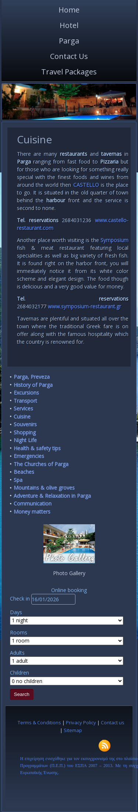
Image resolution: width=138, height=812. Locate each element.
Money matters (32, 511)
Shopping (25, 432)
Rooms (18, 632)
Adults (17, 652)
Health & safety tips (37, 448)
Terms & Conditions (39, 722)
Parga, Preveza (32, 376)
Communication (33, 503)
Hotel (69, 25)
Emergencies (29, 455)
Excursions (26, 392)
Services (23, 408)
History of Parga (33, 384)
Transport (25, 400)
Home (69, 10)
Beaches (24, 471)
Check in (20, 598)
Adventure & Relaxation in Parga (52, 495)
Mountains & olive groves (44, 487)
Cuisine (22, 416)
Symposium (114, 240)
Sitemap (73, 730)
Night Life (25, 440)
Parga (69, 41)
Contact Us (69, 56)
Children (19, 672)
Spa (18, 479)
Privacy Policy (81, 722)
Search (21, 694)
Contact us (112, 722)
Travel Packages (69, 72)
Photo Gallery (69, 573)
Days (16, 612)
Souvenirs (25, 424)
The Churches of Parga (41, 464)
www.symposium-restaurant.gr (84, 306)
